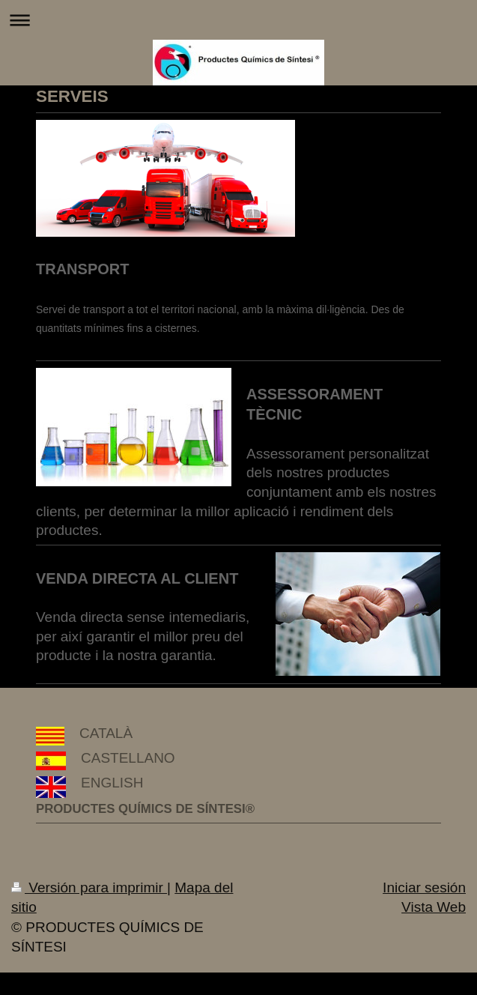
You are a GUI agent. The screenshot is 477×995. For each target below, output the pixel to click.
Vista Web (433, 907)
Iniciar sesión (424, 887)
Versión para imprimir (89, 887)
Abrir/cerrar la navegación (238, 20)
